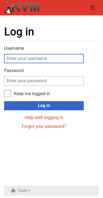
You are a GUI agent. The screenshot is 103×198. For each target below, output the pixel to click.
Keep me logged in (32, 93)
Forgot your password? (44, 126)
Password (14, 70)
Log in (44, 105)
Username (14, 48)
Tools (22, 190)
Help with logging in (44, 117)
